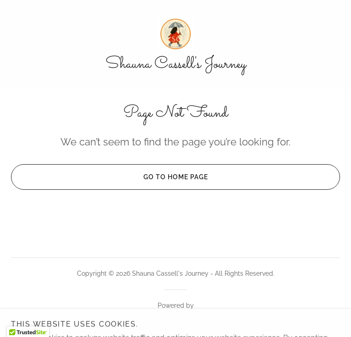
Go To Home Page (109, 177)
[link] (175, 33)
